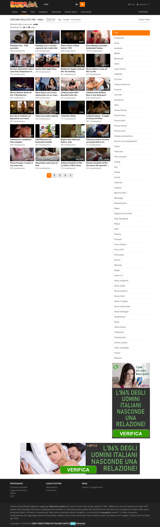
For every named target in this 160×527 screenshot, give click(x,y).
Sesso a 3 (118, 275)
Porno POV (119, 249)
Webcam (118, 358)
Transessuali (119, 337)
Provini (117, 260)
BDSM (117, 53)
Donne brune (119, 115)
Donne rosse (119, 131)
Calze (116, 64)
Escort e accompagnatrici (125, 141)
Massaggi (118, 198)
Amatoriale (119, 38)
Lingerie (117, 187)
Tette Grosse (119, 327)
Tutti (116, 33)
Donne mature (120, 126)
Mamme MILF (120, 193)
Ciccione (118, 79)
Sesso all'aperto (121, 280)
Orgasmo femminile (123, 213)
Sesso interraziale (122, 306)
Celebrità (118, 74)
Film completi (120, 157)
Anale (116, 43)
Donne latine (119, 120)
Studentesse (119, 317)
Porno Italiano (120, 244)
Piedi (116, 229)
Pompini (118, 239)
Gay (116, 167)
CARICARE (143, 12)
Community (86, 12)
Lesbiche (118, 182)
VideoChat (56, 12)
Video (24, 12)
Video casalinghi (121, 348)
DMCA (13, 493)
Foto (33, 12)
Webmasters (51, 487)
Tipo (60, 19)
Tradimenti (119, 332)
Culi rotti (118, 95)
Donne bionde (120, 110)
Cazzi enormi (120, 69)
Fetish (117, 146)
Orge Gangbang (121, 218)
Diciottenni (119, 100)
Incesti (117, 177)
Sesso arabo (119, 286)
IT (149, 4)
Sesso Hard (119, 296)
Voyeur (117, 353)
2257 (12, 496)
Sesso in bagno (121, 301)
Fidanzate (118, 151)
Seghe (117, 270)
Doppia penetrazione (123, 136)
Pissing (117, 234)
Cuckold (117, 89)
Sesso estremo (120, 291)
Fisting (117, 162)
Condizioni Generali (18, 487)
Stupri (116, 322)
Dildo (116, 105)
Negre (117, 208)
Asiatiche (118, 48)
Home (15, 12)
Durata (66, 19)
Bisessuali (118, 58)
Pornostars (119, 255)
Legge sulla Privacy (18, 490)
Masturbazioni (120, 203)
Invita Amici (51, 490)
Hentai (117, 172)
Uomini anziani (120, 342)
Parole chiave (71, 12)
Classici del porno (122, 84)
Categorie (43, 12)
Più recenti (76, 19)
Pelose (117, 224)
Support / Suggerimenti (92, 487)
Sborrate (118, 265)
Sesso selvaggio (121, 311)
